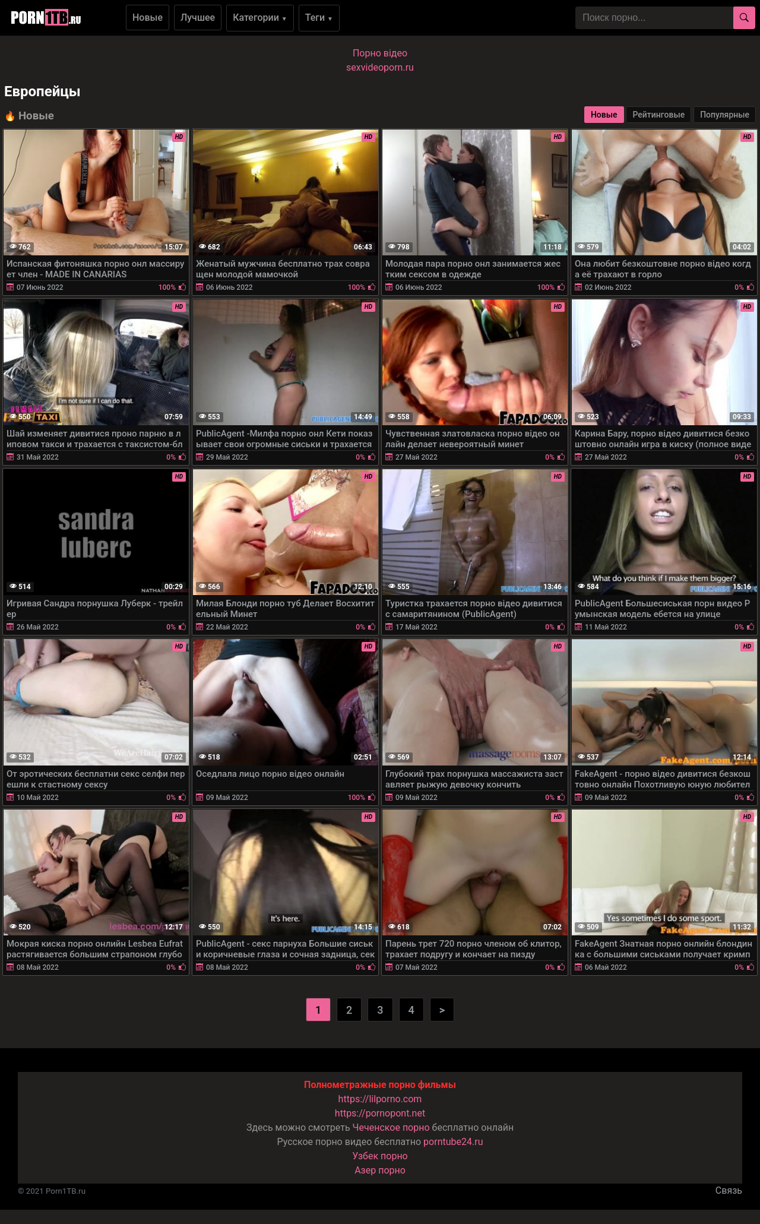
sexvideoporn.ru (380, 67)
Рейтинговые (658, 114)
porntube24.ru (453, 1141)
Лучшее (197, 17)
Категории (260, 17)
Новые (147, 17)
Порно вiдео (380, 53)
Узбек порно (380, 1156)
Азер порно (380, 1170)
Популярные (724, 114)
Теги (319, 17)
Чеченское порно (391, 1127)
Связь (728, 1190)
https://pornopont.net (380, 1113)
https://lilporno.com (380, 1099)
